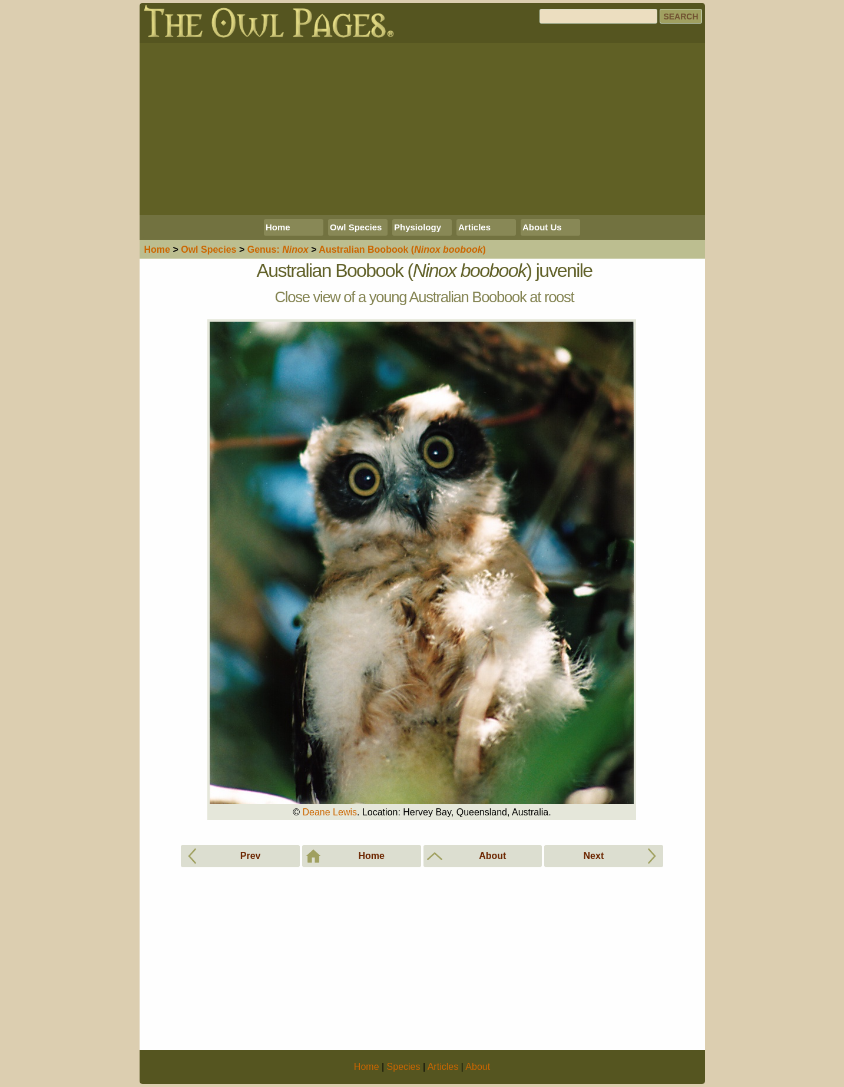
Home (278, 227)
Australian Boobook (402, 250)
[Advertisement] (422, 129)
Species (208, 250)
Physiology (417, 227)
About (477, 1067)
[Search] (598, 16)
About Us (542, 227)
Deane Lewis (330, 812)
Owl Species (356, 227)
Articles (474, 227)
